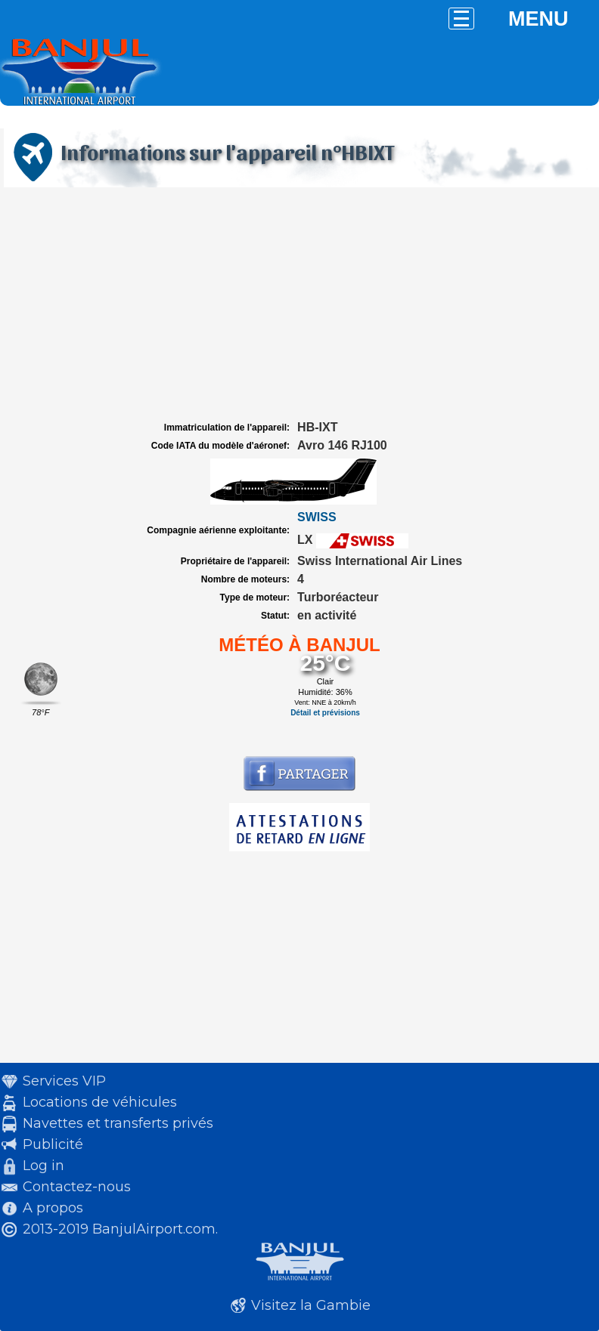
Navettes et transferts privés (118, 1123)
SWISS (317, 517)
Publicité (53, 1144)
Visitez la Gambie (311, 1305)
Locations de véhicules (100, 1102)
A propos (53, 1208)
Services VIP (64, 1081)
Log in (43, 1165)
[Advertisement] (299, 304)
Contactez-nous (77, 1186)
